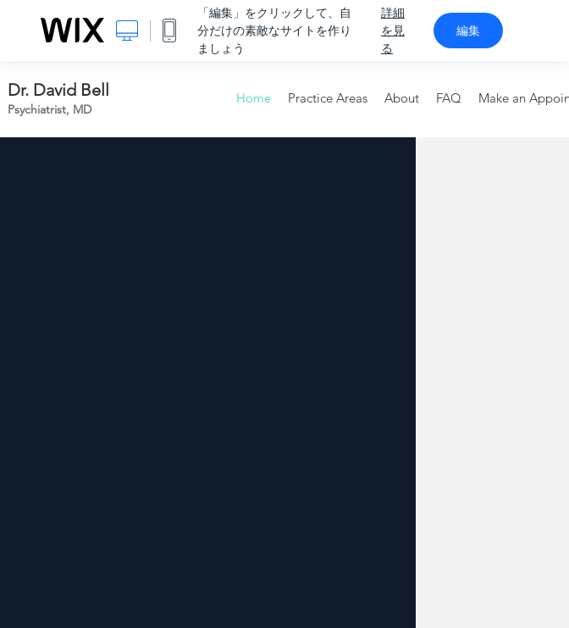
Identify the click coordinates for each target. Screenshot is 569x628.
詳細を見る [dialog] (393, 30)
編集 (468, 30)
